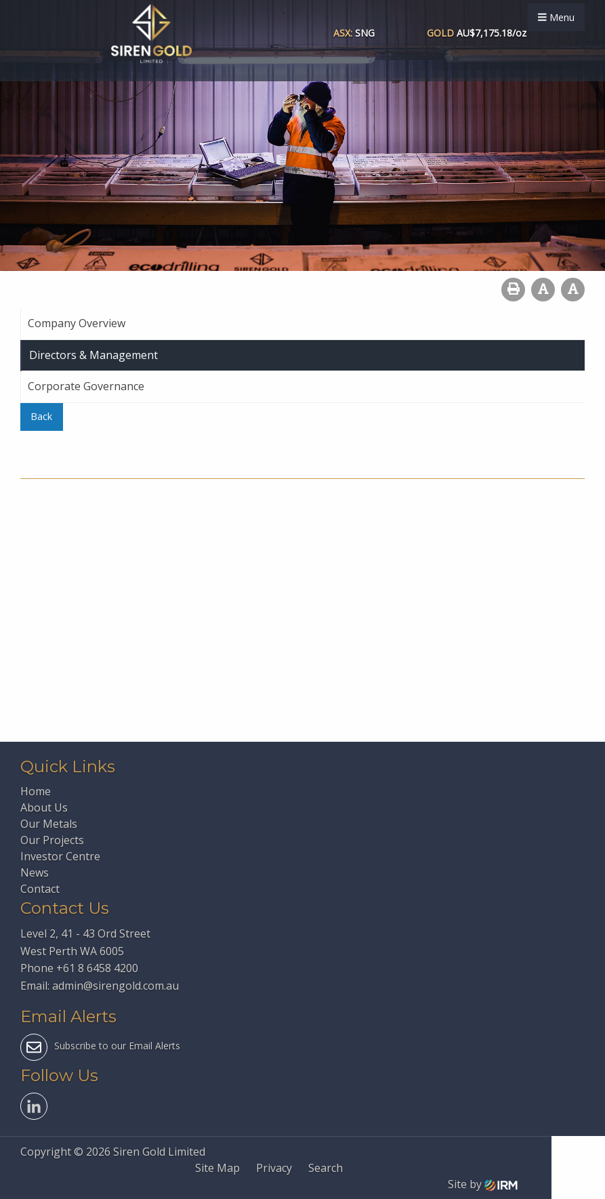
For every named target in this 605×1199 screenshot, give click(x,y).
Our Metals (48, 823)
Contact (40, 888)
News (34, 872)
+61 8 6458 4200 (97, 968)
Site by (483, 1184)
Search (325, 1167)
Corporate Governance (86, 386)
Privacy (274, 1167)
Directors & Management (93, 355)
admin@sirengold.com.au (115, 985)
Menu (556, 17)
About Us (44, 807)
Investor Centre (60, 856)
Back (41, 416)
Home (35, 791)
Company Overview (76, 323)
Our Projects (52, 840)
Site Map (217, 1167)
